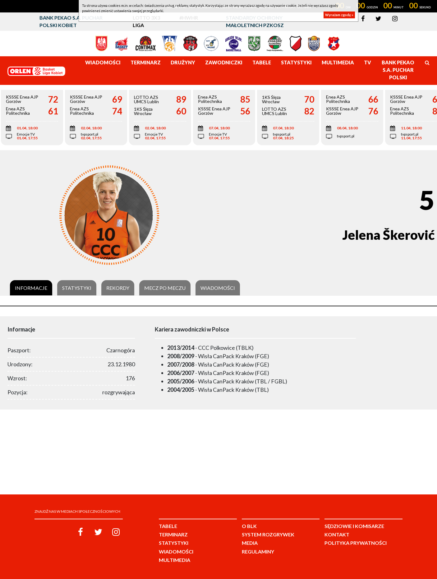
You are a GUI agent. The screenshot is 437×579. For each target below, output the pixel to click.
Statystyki (76, 288)
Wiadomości (217, 288)
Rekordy (117, 288)
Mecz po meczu (165, 288)
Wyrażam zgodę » (339, 15)
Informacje (31, 288)
